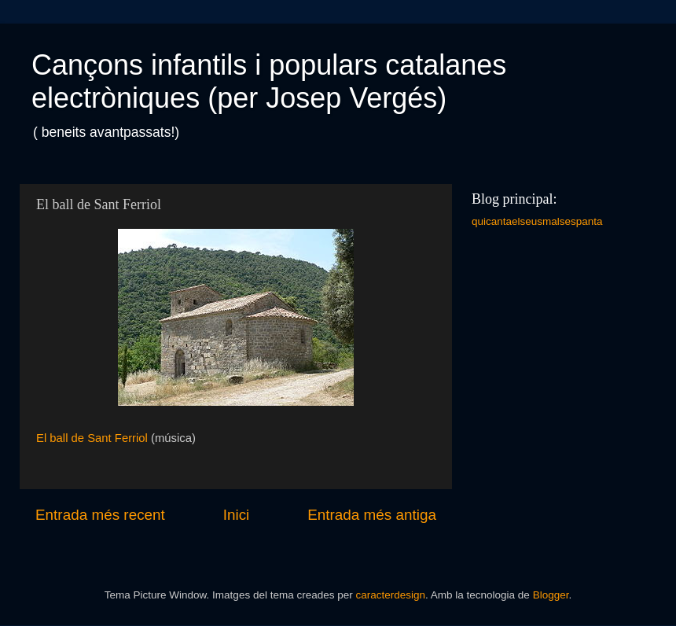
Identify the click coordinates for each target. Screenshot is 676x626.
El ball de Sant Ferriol (92, 438)
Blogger (551, 595)
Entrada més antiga (371, 514)
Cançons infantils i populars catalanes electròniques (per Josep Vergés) (268, 81)
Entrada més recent (100, 514)
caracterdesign (390, 595)
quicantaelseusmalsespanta (537, 221)
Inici (236, 514)
